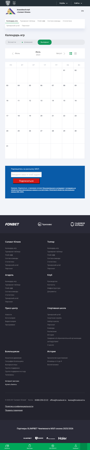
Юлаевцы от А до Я (54, 361)
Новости (8, 315)
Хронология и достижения (57, 358)
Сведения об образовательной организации (64, 338)
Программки (10, 325)
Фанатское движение (13, 358)
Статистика (67, 21)
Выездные (45, 42)
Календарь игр (12, 21)
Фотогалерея (10, 318)
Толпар (50, 242)
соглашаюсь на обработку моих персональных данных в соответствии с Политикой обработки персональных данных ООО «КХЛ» (43, 190)
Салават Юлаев (13, 242)
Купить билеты (11, 384)
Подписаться (26, 181)
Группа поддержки (12, 368)
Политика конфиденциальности (19, 406)
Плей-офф (41, 21)
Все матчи (12, 42)
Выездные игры (11, 365)
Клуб (49, 275)
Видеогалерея (10, 321)
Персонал (25, 26)
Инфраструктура (53, 288)
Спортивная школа (56, 308)
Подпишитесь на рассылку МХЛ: (25, 169)
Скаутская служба (54, 318)
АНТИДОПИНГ (53, 342)
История (50, 335)
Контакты (51, 285)
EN (82, 11)
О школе (50, 345)
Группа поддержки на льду (15, 371)
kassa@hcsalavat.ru (76, 400)
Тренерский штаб (13, 26)
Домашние (28, 42)
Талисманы (9, 375)
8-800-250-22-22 (41, 400)
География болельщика (14, 361)
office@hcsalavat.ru (58, 400)
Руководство (52, 281)
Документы (51, 291)
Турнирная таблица (27, 21)
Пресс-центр (11, 308)
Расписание (51, 331)
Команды (51, 328)
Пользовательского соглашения (53, 188)
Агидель (9, 275)
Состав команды (53, 21)
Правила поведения (14, 410)
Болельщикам (12, 351)
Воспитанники (52, 365)
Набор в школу (53, 321)
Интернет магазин (12, 381)
